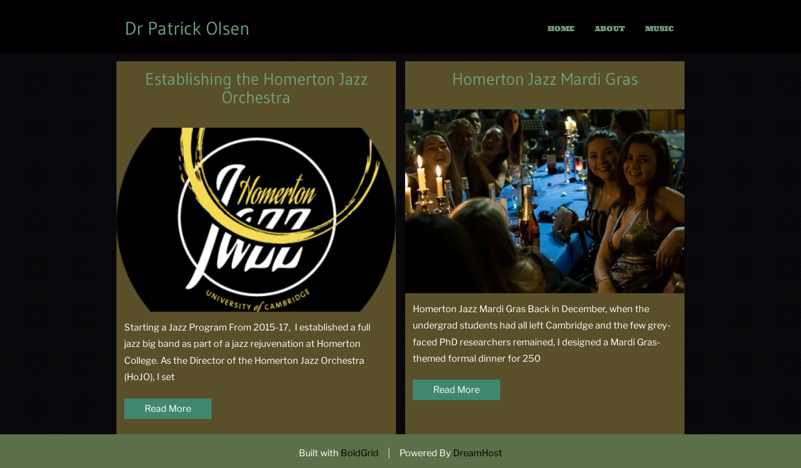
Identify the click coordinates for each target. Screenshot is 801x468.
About (610, 28)
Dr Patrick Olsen (187, 28)
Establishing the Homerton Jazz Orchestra (256, 88)
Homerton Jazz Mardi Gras (545, 78)
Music (659, 28)
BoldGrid (360, 453)
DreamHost (477, 453)
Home (561, 28)
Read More (168, 408)
